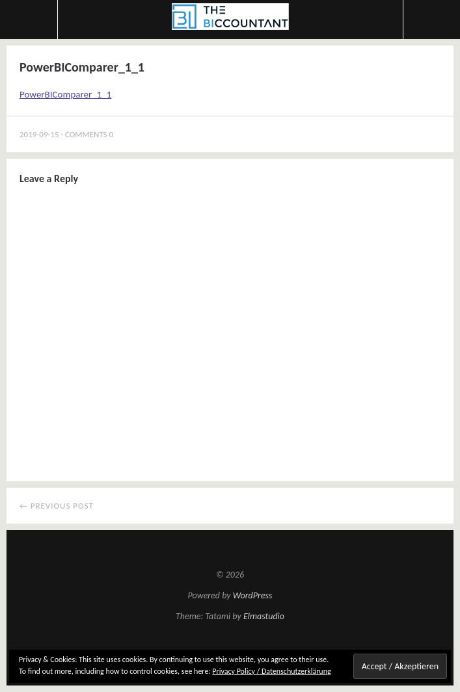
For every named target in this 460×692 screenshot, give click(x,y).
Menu (29, 19)
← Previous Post (57, 506)
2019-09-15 (39, 134)
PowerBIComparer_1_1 (65, 94)
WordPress (253, 595)
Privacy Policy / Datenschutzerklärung (271, 671)
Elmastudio (263, 616)
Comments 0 (89, 134)
